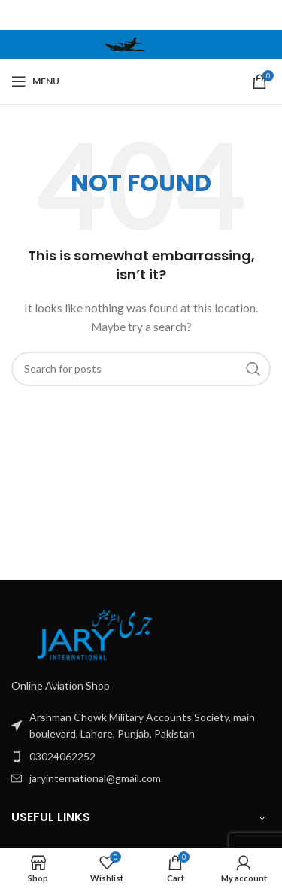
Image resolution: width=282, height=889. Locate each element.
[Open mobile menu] (35, 81)
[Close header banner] (263, 15)
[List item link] (141, 726)
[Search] (141, 369)
